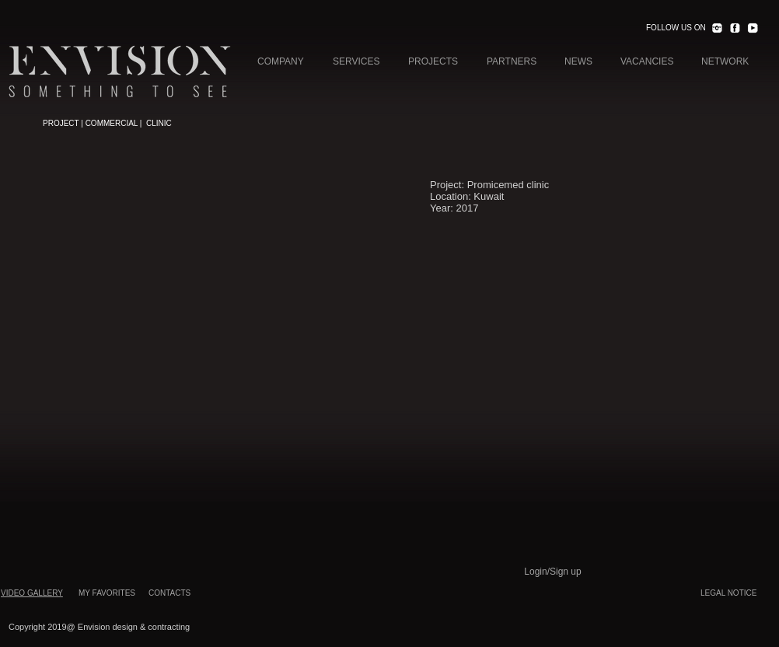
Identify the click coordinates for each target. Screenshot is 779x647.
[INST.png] (716, 28)
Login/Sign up (552, 571)
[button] (212, 145)
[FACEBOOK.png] (734, 28)
